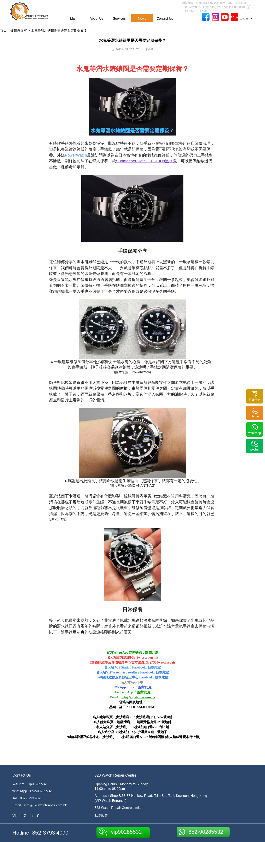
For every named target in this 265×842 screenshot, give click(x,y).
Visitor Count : (24, 816)
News (142, 18)
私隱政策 (101, 815)
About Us (96, 18)
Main (73, 18)
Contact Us (165, 18)
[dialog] (257, 833)
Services (119, 18)
